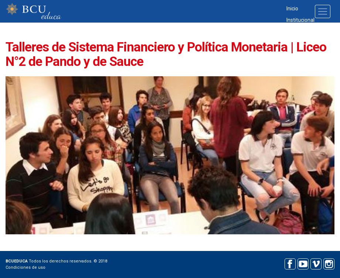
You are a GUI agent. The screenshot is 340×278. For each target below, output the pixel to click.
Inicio (292, 8)
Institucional (300, 20)
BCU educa (33, 11)
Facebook (290, 263)
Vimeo (315, 263)
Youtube (303, 263)
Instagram (328, 263)
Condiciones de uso (25, 267)
